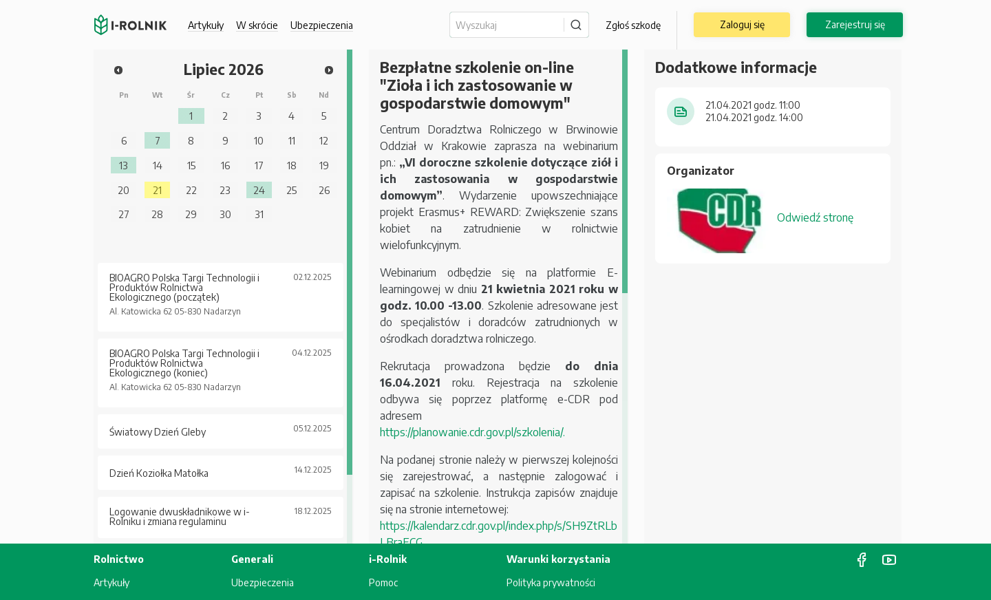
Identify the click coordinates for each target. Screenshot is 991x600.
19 (324, 165)
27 (123, 214)
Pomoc (383, 582)
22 (191, 190)
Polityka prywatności (551, 582)
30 (225, 214)
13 (123, 165)
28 (157, 214)
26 (324, 190)
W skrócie (257, 25)
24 (259, 190)
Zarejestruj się (855, 24)
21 (157, 190)
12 (323, 140)
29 (191, 214)
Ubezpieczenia (321, 25)
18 (292, 165)
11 (291, 140)
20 (123, 190)
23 (225, 190)
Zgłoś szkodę (633, 25)
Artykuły (206, 25)
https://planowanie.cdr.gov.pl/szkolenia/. (472, 432)
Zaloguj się (742, 24)
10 (259, 140)
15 (191, 165)
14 (157, 165)
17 (259, 165)
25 (291, 190)
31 (259, 214)
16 (225, 165)
